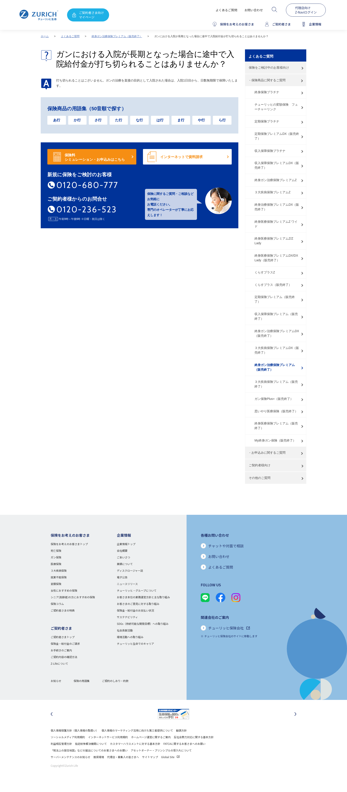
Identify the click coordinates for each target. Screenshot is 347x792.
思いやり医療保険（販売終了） (276, 411)
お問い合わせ (253, 10)
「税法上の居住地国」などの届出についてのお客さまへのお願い (89, 750)
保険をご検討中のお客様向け (269, 67)
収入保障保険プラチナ (269, 151)
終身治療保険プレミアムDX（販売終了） (276, 207)
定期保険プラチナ (266, 121)
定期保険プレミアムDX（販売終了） (276, 136)
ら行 (222, 120)
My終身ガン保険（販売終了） (275, 440)
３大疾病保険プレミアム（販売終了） (276, 384)
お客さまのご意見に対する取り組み (138, 604)
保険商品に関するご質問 (268, 80)
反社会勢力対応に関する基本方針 (194, 737)
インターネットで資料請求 (181, 157)
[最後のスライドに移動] (51, 714)
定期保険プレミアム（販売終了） (274, 299)
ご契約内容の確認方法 (64, 657)
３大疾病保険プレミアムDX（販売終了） (276, 350)
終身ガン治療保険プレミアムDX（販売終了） (276, 333)
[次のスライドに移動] (295, 714)
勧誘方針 (181, 730)
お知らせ (56, 681)
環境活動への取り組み (130, 637)
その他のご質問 (259, 478)
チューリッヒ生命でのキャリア (135, 643)
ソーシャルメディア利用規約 (68, 737)
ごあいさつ (123, 557)
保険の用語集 (82, 681)
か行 (77, 120)
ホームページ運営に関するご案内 (151, 737)
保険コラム (57, 604)
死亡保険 (56, 550)
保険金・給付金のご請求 (65, 643)
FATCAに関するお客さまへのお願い (184, 744)
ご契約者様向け (259, 465)
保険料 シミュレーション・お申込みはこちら (95, 157)
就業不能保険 (59, 577)
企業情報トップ (126, 544)
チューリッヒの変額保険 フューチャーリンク (276, 107)
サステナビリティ (127, 617)
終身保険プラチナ (266, 92)
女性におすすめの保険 (64, 590)
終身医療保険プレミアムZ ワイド (275, 224)
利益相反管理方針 (61, 744)
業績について (125, 564)
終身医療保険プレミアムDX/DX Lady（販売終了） (276, 258)
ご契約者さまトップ (63, 637)
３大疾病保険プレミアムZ (272, 192)
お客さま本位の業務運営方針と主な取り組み (143, 597)
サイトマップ (150, 757)
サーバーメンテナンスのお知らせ (70, 757)
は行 (160, 120)
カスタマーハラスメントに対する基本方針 (135, 744)
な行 (139, 120)
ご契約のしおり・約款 (115, 681)
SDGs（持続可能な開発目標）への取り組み (142, 623)
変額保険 (56, 584)
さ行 (98, 120)
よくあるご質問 (226, 10)
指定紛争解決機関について (91, 744)
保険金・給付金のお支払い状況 (135, 610)
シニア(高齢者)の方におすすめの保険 (73, 597)
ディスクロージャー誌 (130, 570)
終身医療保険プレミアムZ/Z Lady (273, 241)
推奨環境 (98, 757)
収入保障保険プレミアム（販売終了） (276, 316)
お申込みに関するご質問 (268, 452)
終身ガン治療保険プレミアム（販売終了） (117, 36)
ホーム (45, 36)
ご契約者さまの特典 (63, 610)
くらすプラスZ (264, 272)
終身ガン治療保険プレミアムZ (275, 180)
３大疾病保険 (59, 570)
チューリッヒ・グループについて (136, 590)
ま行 (180, 120)
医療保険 (56, 564)
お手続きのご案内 (61, 650)
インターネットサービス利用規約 (108, 737)
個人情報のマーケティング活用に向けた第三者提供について (137, 730)
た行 (118, 120)
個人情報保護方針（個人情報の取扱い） (74, 730)
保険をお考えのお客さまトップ (69, 544)
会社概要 (122, 550)
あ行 (56, 120)
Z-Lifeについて (59, 663)
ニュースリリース (127, 584)
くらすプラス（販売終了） (273, 285)
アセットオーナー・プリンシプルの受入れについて (161, 750)
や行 (201, 120)
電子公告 (122, 577)
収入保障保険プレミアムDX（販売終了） (276, 165)
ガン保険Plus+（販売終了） (273, 399)
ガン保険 (56, 557)
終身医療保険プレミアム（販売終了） (276, 426)
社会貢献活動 (125, 630)
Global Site (170, 757)
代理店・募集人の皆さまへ (123, 757)
